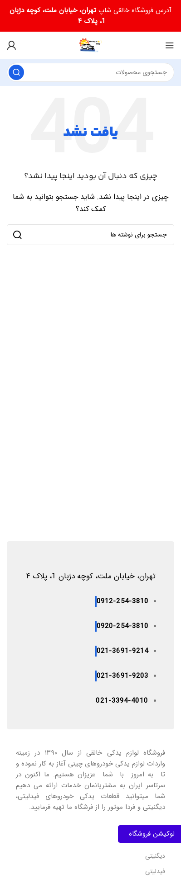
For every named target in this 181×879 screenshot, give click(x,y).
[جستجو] (90, 72)
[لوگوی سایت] (90, 44)
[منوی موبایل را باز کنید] (170, 45)
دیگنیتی (155, 856)
